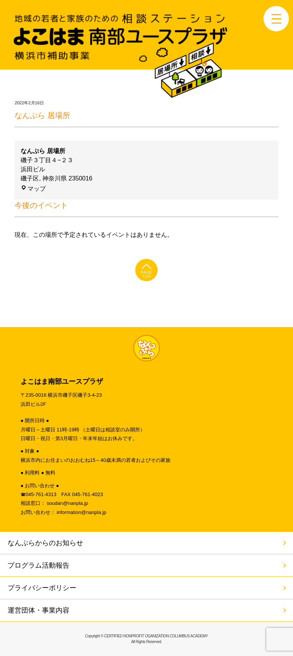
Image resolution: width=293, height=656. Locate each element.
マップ (33, 188)
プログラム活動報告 (38, 565)
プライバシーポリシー (42, 587)
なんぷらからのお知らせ (45, 542)
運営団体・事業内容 (38, 610)
